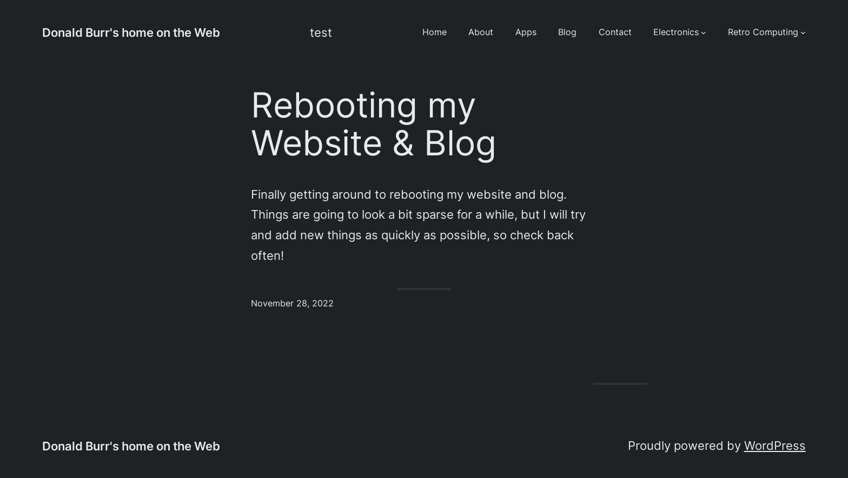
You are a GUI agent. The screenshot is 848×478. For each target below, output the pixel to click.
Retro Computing (763, 32)
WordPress (775, 445)
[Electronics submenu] (703, 32)
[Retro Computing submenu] (803, 32)
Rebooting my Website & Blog (373, 124)
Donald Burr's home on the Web (131, 32)
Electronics (676, 32)
